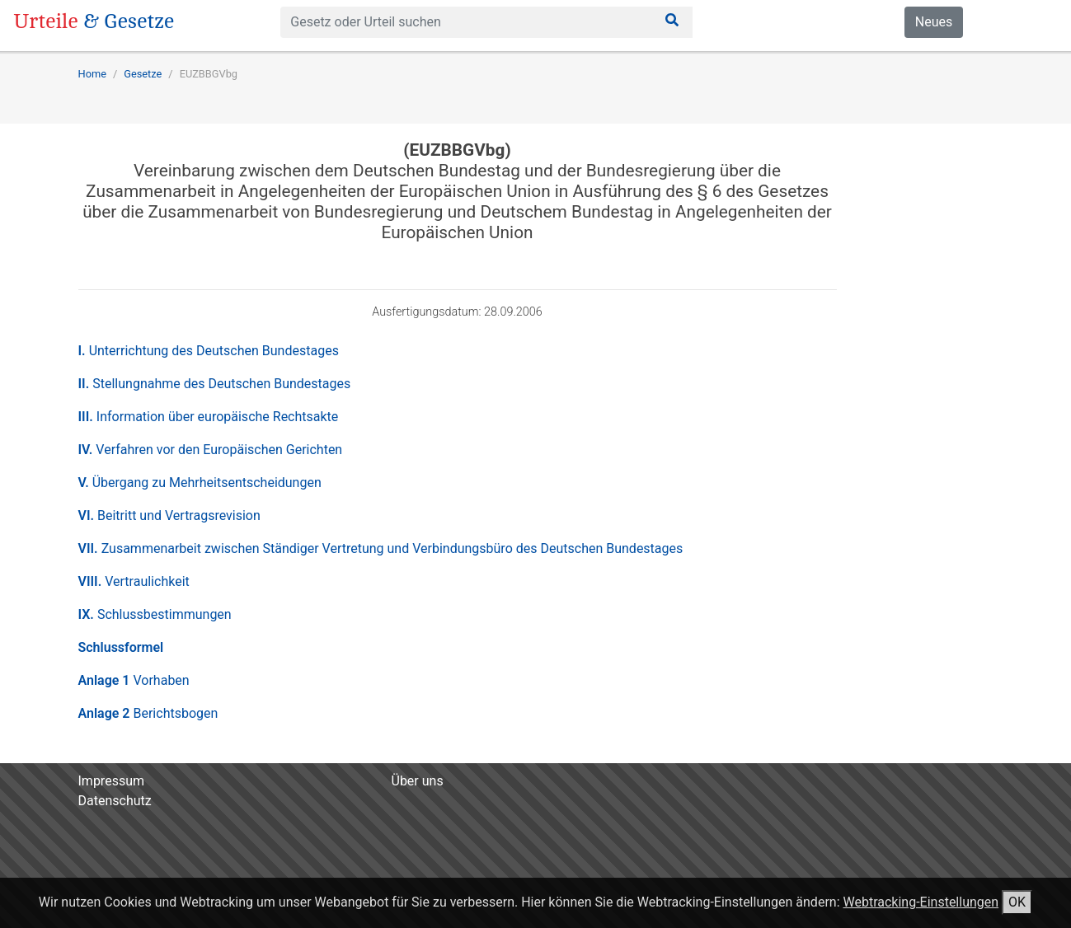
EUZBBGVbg (208, 74)
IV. (210, 449)
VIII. (134, 581)
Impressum (111, 781)
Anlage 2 (148, 713)
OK (1017, 902)
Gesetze (143, 74)
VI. (169, 515)
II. (214, 383)
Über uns (418, 781)
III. (208, 416)
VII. (380, 548)
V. (200, 482)
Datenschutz (115, 800)
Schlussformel (121, 647)
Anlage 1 (134, 680)
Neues (933, 22)
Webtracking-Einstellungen (920, 902)
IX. (155, 614)
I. (208, 351)
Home (92, 74)
